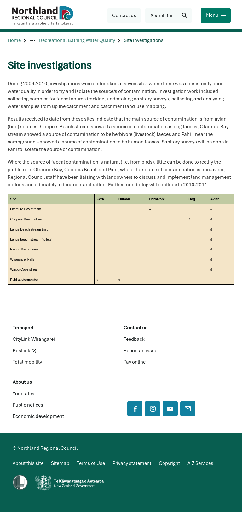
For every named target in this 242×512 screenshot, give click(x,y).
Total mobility (27, 362)
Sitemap (60, 463)
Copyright (169, 463)
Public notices (28, 405)
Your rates (23, 393)
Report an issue (140, 350)
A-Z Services (200, 463)
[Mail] (187, 408)
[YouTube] (170, 408)
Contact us (135, 328)
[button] (124, 15)
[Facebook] (134, 408)
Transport (23, 328)
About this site (28, 463)
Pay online (135, 362)
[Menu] (216, 15)
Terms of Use (91, 463)
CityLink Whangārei (34, 339)
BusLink (24, 350)
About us (22, 382)
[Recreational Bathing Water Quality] (77, 41)
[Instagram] (152, 408)
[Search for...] (168, 15)
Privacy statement (131, 463)
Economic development (38, 416)
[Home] (14, 41)
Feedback (134, 339)
